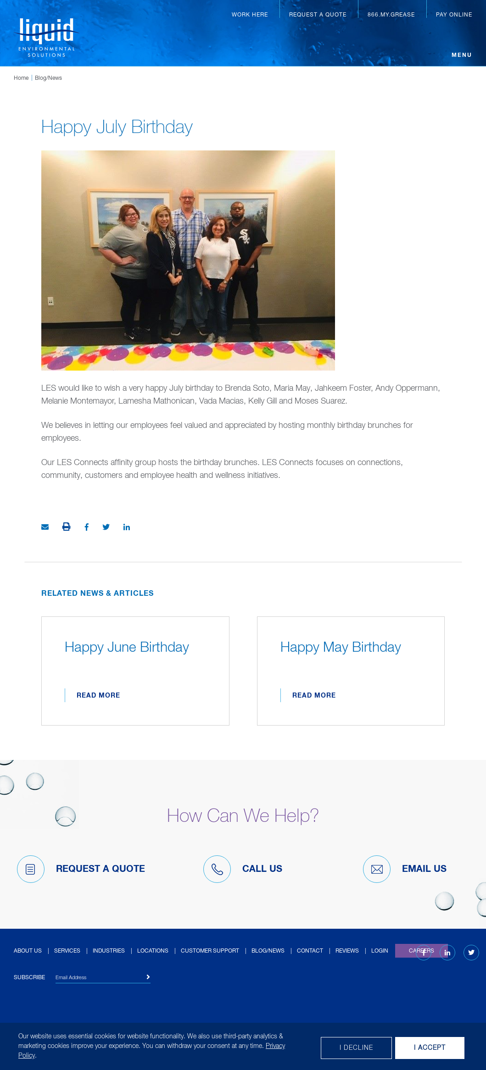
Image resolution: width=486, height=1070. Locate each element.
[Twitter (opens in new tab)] (471, 953)
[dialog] (243, 1046)
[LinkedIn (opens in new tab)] (447, 953)
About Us (28, 951)
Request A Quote (81, 869)
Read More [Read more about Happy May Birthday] (314, 696)
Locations (152, 951)
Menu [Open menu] (462, 55)
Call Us (242, 869)
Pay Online (454, 15)
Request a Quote (317, 15)
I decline (356, 1048)
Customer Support (210, 951)
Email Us (405, 869)
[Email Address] (103, 979)
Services (67, 951)
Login (379, 951)
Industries (109, 951)
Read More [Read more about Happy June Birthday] (98, 696)
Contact (310, 951)
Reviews (347, 951)
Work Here (250, 15)
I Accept (430, 1048)
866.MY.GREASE (391, 15)
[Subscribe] (148, 977)
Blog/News (48, 78)
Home (21, 78)
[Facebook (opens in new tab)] (423, 953)
